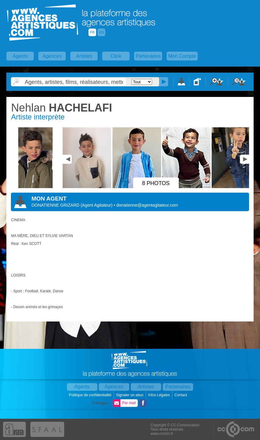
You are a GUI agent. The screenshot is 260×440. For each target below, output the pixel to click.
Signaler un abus (130, 395)
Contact (181, 395)
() (97, 205)
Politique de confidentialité (91, 395)
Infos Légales (159, 395)
